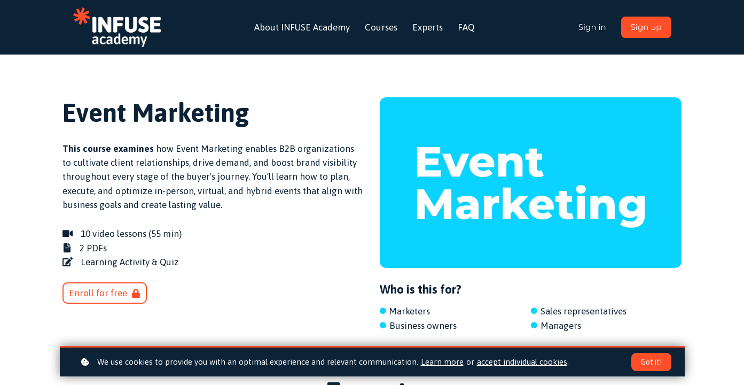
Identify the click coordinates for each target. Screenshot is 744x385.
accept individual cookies (522, 361)
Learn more (442, 361)
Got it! (651, 362)
